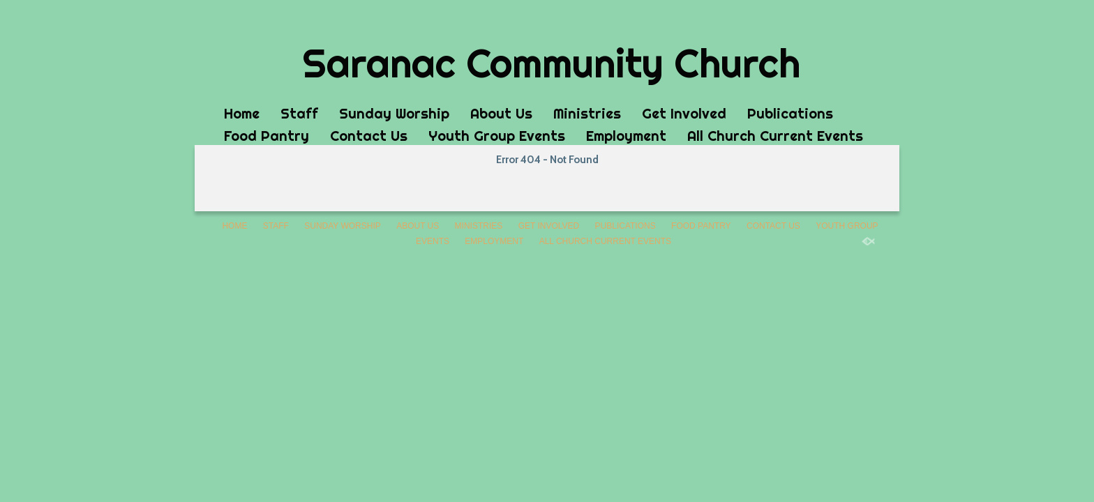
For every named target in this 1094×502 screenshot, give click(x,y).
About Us (501, 113)
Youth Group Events (496, 135)
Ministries (587, 113)
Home (242, 113)
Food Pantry (266, 135)
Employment (626, 135)
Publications (790, 113)
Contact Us (368, 135)
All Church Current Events (775, 135)
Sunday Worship (394, 113)
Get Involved (684, 113)
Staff (299, 113)
